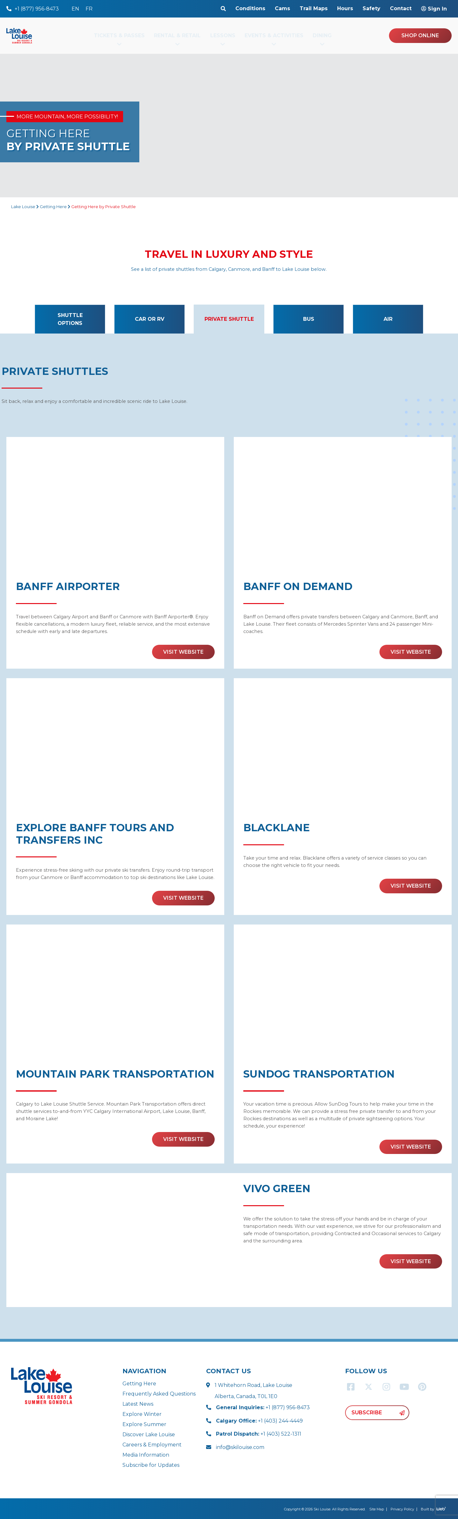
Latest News (137, 1404)
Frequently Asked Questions (159, 1394)
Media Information (145, 1455)
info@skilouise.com (240, 1447)
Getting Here (53, 206)
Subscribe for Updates (150, 1465)
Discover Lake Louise (148, 1434)
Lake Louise (23, 206)
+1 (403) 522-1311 (258, 1434)
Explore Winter (142, 1414)
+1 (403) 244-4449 (259, 1421)
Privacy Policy (402, 1509)
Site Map (376, 1509)
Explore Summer (144, 1424)
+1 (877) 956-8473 (263, 1407)
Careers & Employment (152, 1445)
